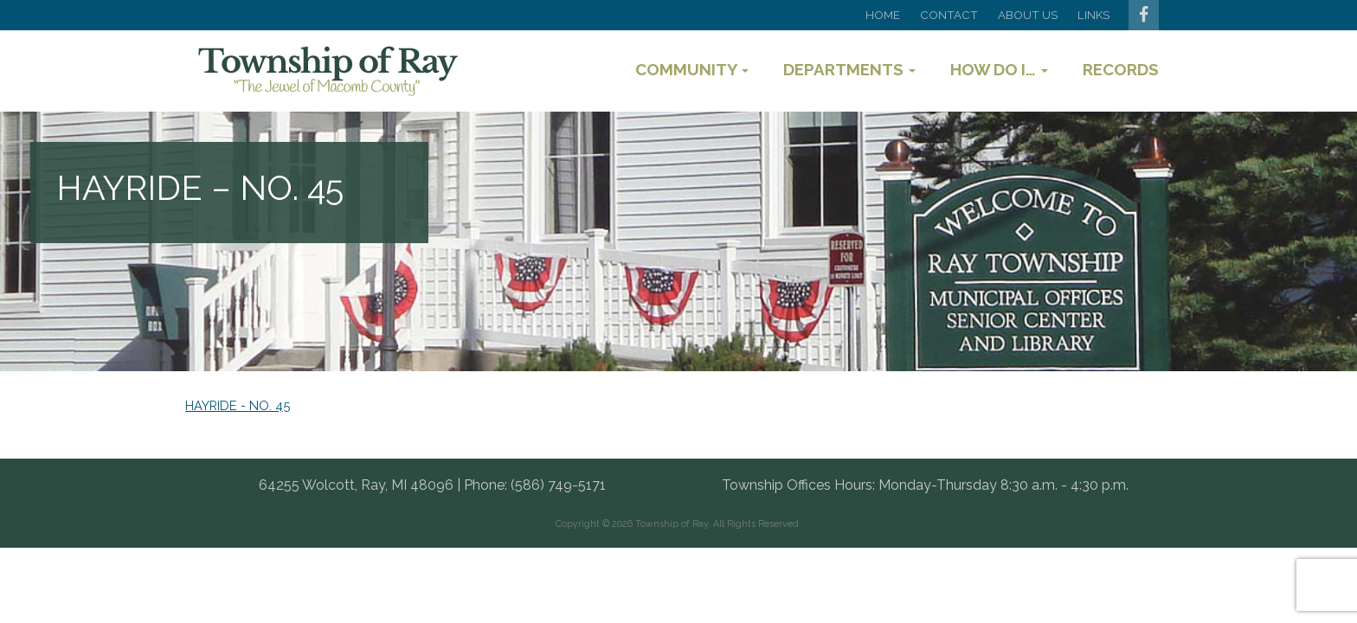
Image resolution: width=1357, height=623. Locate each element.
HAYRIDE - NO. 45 (237, 405)
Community (692, 69)
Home (882, 15)
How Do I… (999, 69)
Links (1093, 15)
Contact (949, 15)
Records (1121, 69)
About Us (1028, 15)
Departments (849, 69)
